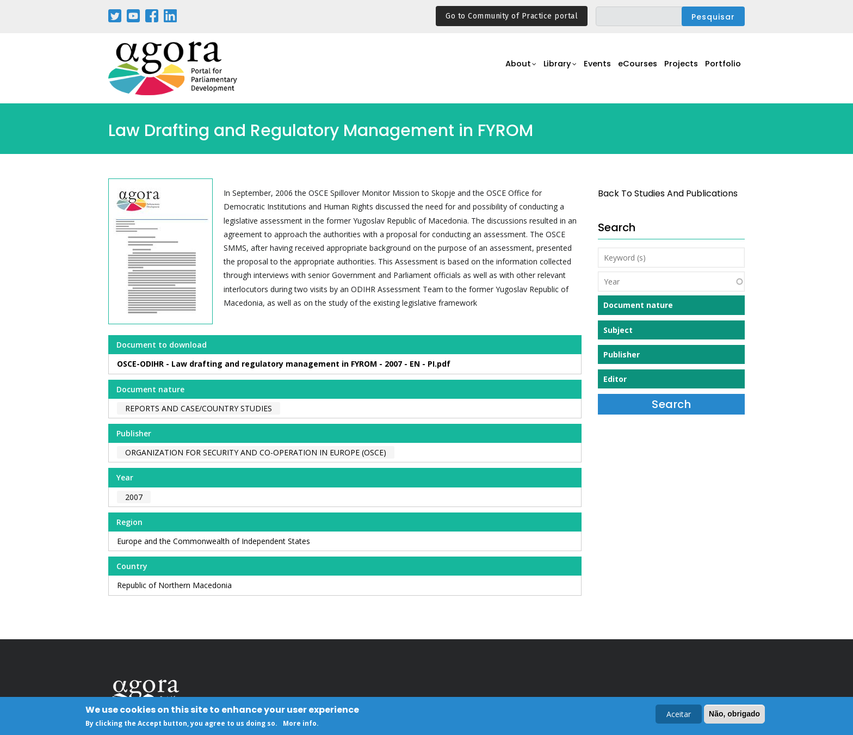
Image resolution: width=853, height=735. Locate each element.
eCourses (630, 69)
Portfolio (722, 69)
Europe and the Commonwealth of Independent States (213, 541)
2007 (134, 497)
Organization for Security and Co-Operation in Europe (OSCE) (255, 452)
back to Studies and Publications (668, 193)
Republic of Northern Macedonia (174, 585)
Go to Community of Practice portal (512, 16)
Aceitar (678, 714)
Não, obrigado (734, 714)
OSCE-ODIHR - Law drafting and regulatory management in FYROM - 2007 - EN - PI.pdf (283, 364)
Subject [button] (618, 330)
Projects (677, 69)
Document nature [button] (638, 305)
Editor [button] (615, 379)
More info (300, 724)
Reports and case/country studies (198, 408)
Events (586, 69)
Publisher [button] (621, 354)
